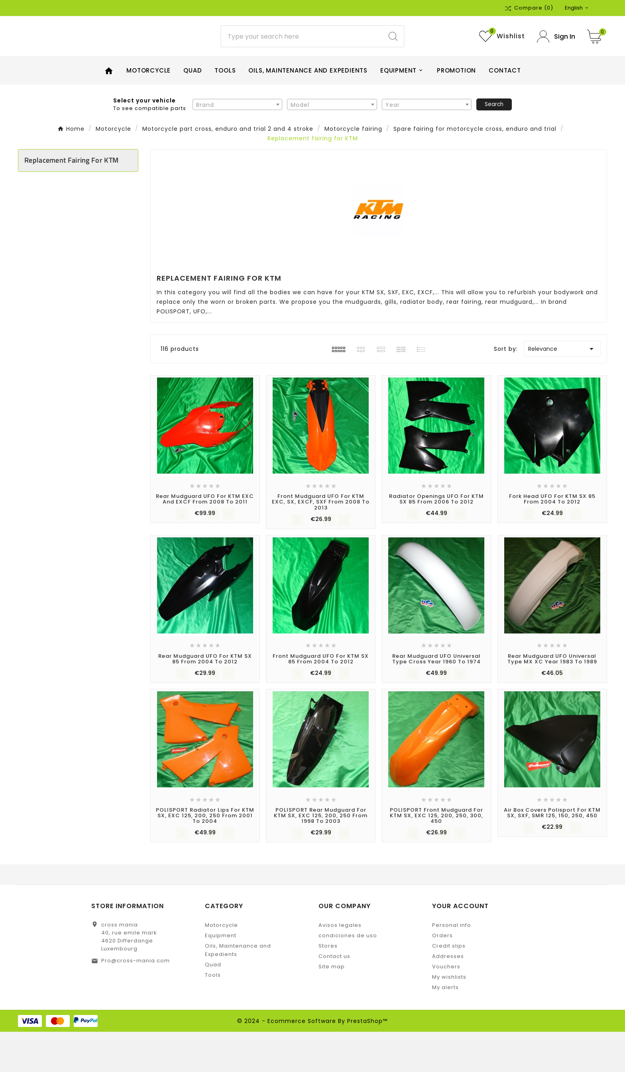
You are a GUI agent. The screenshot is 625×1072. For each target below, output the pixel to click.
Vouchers (446, 1007)
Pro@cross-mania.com (135, 1001)
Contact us (334, 996)
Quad (213, 1005)
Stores (328, 986)
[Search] (302, 56)
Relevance (562, 389)
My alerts (445, 1027)
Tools (213, 1015)
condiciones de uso (347, 976)
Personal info (451, 965)
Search (494, 144)
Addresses (448, 996)
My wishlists (449, 1017)
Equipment (220, 976)
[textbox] (237, 144)
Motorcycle (221, 965)
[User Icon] (556, 56)
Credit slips (449, 986)
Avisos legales (340, 965)
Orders (442, 976)
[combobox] (237, 144)
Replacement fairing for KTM (71, 200)
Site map (331, 1007)
